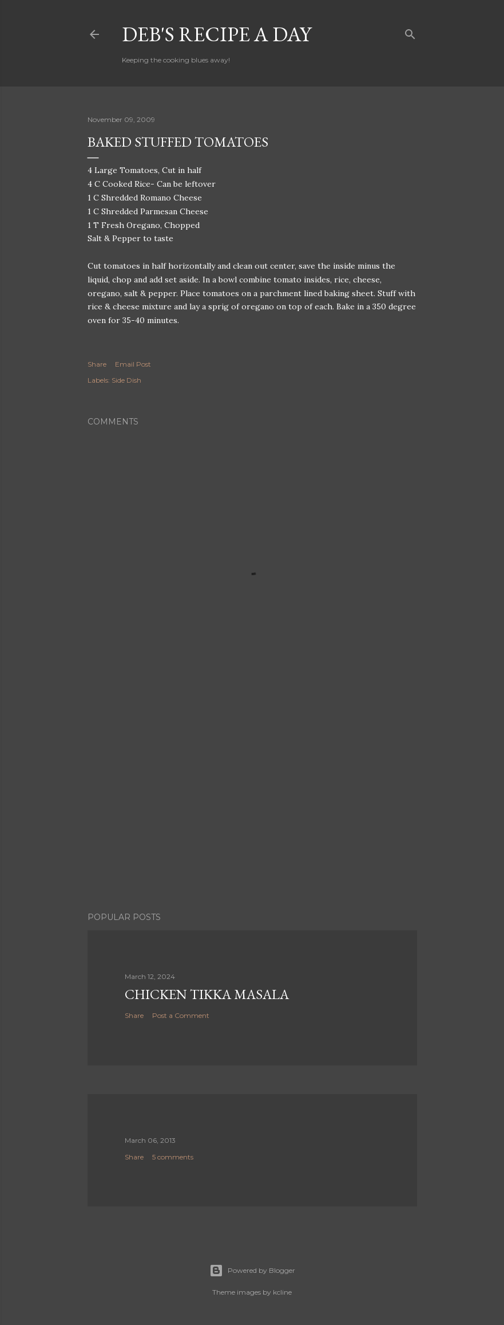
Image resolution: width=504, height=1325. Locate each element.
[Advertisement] (252, 803)
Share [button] (97, 364)
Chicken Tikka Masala (207, 994)
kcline (282, 1292)
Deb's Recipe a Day (216, 34)
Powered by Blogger (252, 1270)
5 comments (172, 1157)
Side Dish (126, 380)
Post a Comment (180, 1015)
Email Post (133, 364)
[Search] (410, 32)
